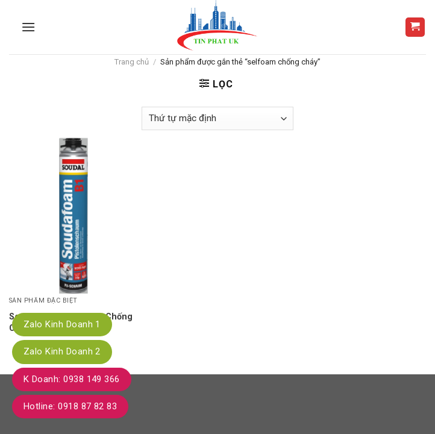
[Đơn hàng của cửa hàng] (217, 118)
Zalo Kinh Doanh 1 (62, 324)
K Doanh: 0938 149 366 (71, 379)
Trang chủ (131, 61)
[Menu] (28, 27)
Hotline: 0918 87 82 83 (70, 406)
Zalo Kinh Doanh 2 (62, 351)
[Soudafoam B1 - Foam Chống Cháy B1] (74, 215)
